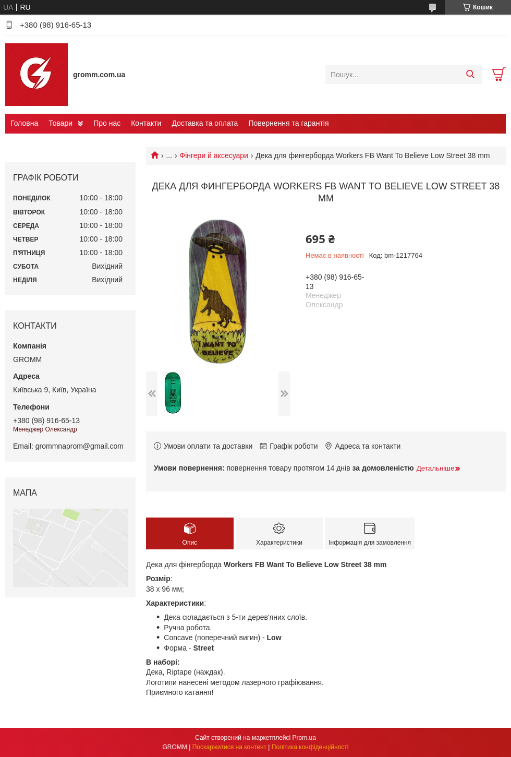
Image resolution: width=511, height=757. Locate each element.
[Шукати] (470, 74)
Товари (60, 123)
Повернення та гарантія (288, 123)
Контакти (146, 123)
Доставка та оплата (205, 123)
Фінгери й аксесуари (214, 155)
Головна (24, 123)
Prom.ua (304, 737)
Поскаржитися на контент (229, 747)
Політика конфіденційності (310, 747)
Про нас (106, 123)
